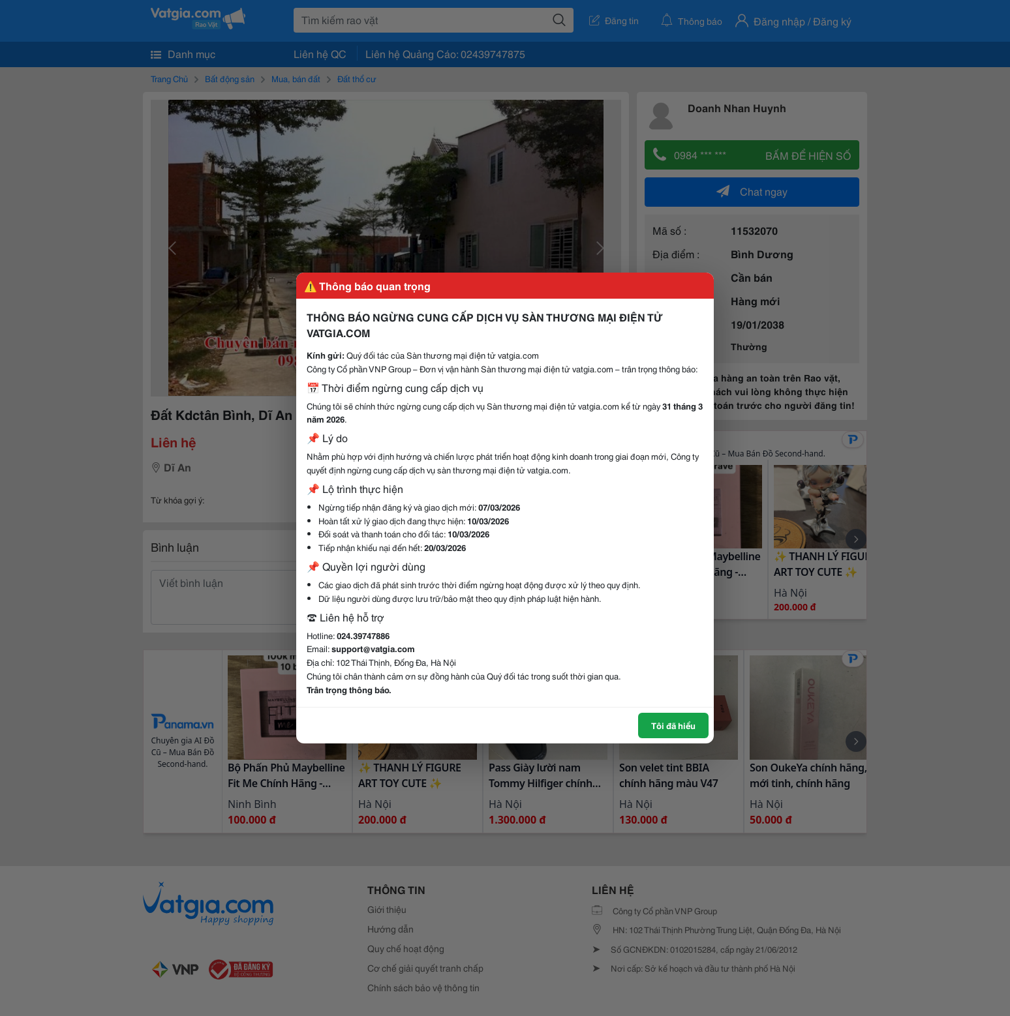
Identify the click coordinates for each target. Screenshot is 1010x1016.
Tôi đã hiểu (673, 725)
